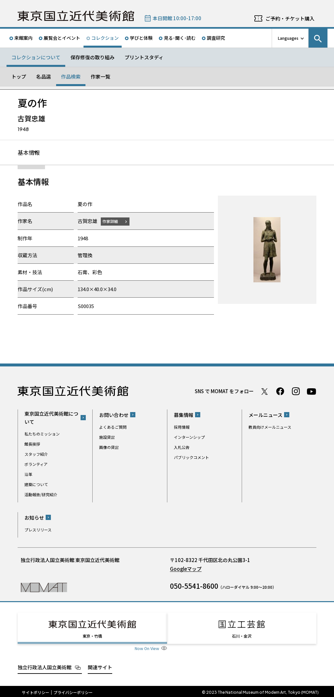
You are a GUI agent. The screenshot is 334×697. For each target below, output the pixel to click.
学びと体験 (141, 38)
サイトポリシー (35, 690)
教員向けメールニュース (270, 427)
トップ (18, 76)
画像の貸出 (109, 447)
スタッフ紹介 (36, 454)
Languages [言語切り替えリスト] (288, 38)
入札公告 (182, 447)
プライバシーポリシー (73, 690)
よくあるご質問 (113, 427)
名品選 (43, 76)
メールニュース (265, 415)
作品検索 (71, 76)
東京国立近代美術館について (51, 417)
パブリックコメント (191, 457)
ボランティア (36, 464)
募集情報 (183, 415)
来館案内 (23, 38)
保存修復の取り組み (92, 57)
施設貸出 (107, 437)
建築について (36, 484)
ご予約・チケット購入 (290, 18)
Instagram (296, 391)
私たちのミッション (42, 434)
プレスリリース (38, 530)
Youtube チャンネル (311, 391)
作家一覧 (100, 76)
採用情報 (182, 427)
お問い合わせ (114, 415)
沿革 (28, 474)
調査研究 (216, 38)
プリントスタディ (144, 57)
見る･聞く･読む (180, 38)
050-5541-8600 (194, 586)
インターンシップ (189, 437)
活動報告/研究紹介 (40, 494)
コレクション (105, 38)
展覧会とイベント (62, 38)
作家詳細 (111, 221)
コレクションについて (35, 57)
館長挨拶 (32, 444)
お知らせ (34, 517)
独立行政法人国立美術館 (44, 665)
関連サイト (100, 665)
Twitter (264, 391)
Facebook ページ (280, 391)
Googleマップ (186, 569)
